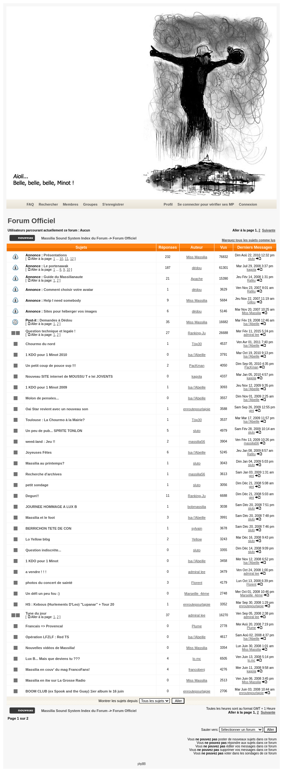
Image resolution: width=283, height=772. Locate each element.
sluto (251, 259)
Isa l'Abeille (251, 324)
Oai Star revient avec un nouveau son (57, 409)
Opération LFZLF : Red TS (47, 637)
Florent (196, 583)
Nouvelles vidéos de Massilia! (50, 648)
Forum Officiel (31, 221)
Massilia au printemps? (45, 463)
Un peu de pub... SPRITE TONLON (54, 431)
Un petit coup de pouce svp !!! (51, 365)
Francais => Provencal (44, 626)
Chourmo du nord (40, 344)
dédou (197, 268)
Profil (168, 204)
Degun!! (32, 496)
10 (61, 259)
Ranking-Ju (197, 333)
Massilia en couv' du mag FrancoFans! (58, 669)
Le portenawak (56, 266)
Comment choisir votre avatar (68, 289)
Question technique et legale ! (50, 331)
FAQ (30, 204)
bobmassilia (197, 507)
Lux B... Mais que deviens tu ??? (53, 659)
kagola (251, 269)
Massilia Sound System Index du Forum (74, 238)
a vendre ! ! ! (36, 572)
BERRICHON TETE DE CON (48, 528)
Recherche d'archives (44, 474)
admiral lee (251, 335)
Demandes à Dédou (56, 320)
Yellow (197, 539)
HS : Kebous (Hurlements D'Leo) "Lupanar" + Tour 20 (70, 604)
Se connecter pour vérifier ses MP (205, 204)
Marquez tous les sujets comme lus (248, 240)
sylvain (196, 528)
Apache (197, 279)
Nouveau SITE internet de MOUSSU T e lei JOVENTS (69, 376)
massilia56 (197, 441)
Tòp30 (197, 344)
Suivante (268, 230)
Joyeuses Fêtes (39, 452)
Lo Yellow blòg (38, 539)
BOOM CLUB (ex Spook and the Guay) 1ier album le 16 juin (75, 691)
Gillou (251, 302)
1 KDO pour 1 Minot (42, 561)
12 (72, 259)
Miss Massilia (196, 257)
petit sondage (37, 485)
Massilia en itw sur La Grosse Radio (56, 680)
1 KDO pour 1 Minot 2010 (46, 355)
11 (66, 259)
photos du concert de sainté (49, 583)
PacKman (197, 365)
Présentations (55, 255)
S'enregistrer (113, 204)
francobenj (197, 669)
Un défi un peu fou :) (43, 593)
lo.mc (197, 659)
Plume (197, 626)
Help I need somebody (62, 300)
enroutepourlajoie (196, 409)
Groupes (90, 204)
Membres (70, 204)
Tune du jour (36, 613)
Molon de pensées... (42, 398)
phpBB (141, 764)
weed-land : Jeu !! (40, 441)
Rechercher (48, 204)
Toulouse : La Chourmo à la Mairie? (55, 420)
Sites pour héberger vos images (70, 311)
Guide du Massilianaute (63, 277)
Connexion (248, 204)
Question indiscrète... (43, 550)
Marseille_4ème (196, 593)
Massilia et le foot (40, 517)
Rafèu (251, 280)
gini (251, 410)
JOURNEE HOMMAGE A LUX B (51, 507)
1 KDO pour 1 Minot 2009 (46, 387)
